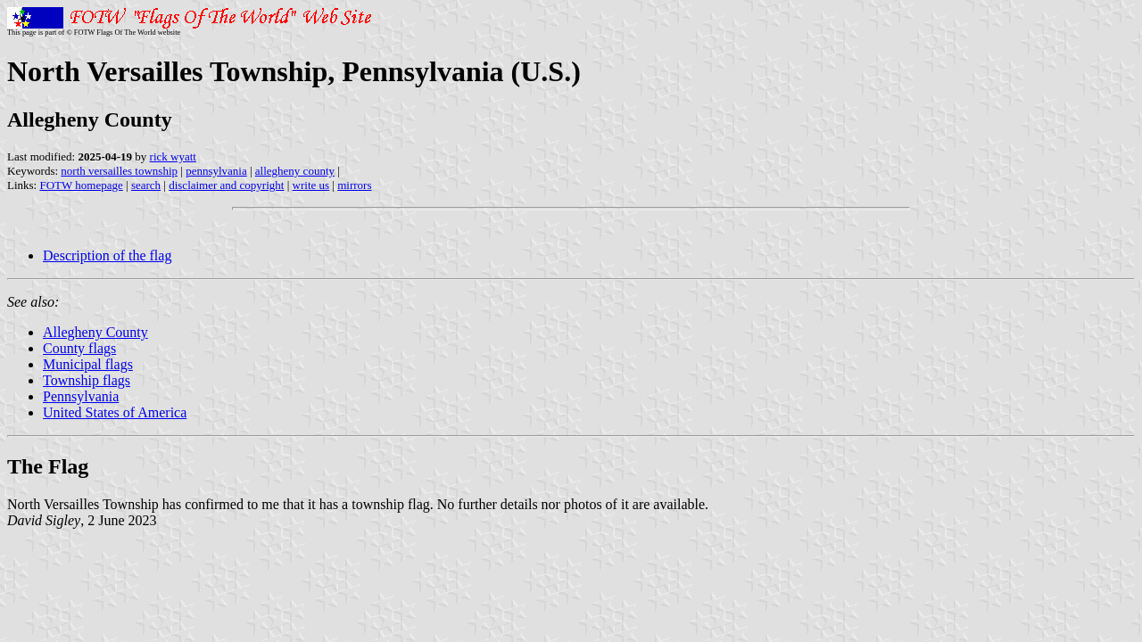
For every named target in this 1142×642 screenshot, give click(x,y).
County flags (79, 348)
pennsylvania (216, 170)
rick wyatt (173, 156)
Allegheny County (95, 332)
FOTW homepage (80, 185)
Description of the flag (107, 255)
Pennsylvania (81, 396)
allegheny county (295, 170)
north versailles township (119, 170)
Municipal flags (88, 364)
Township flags (86, 380)
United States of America (114, 412)
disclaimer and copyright (226, 185)
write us (311, 185)
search (146, 185)
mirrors (354, 185)
